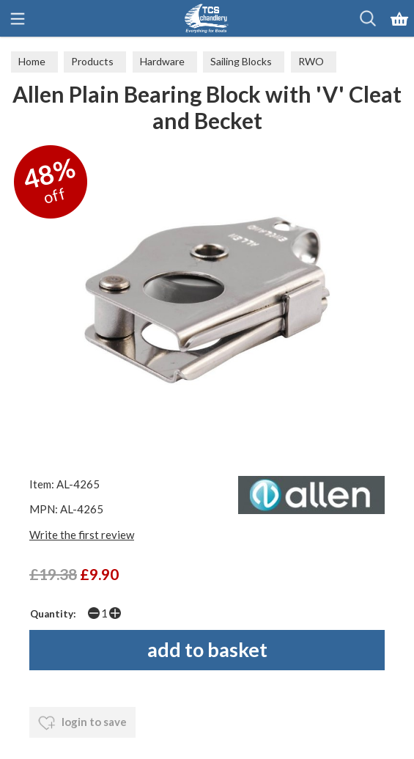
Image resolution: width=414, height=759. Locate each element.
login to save (82, 723)
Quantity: (53, 614)
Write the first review (81, 534)
